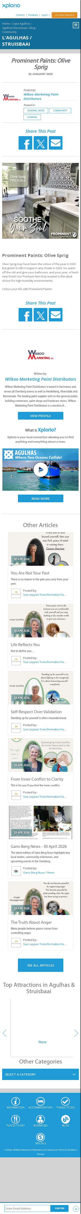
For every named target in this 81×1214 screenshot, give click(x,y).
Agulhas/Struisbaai (14, 28)
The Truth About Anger (31, 922)
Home (6, 23)
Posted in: (29, 105)
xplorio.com (53, 1149)
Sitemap (40, 1154)
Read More (41, 498)
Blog (32, 28)
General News (35, 110)
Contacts (20, 15)
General (32, 117)
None (42, 1042)
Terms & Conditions (67, 1149)
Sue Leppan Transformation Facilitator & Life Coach (44, 595)
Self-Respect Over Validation (36, 711)
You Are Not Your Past (30, 573)
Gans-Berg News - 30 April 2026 (39, 846)
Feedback (33, 15)
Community (9, 32)
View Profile (40, 416)
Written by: (40, 373)
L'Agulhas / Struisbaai (17, 40)
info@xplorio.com (38, 1149)
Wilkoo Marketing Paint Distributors (41, 96)
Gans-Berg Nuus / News (38, 872)
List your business (64, 15)
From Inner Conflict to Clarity (37, 779)
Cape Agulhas (21, 23)
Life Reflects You (25, 644)
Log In (44, 15)
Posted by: (30, 90)
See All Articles (40, 965)
